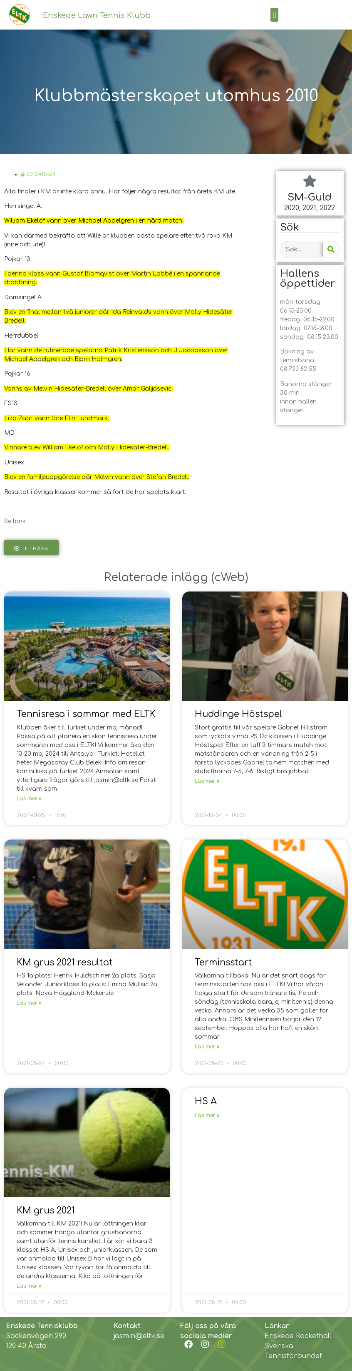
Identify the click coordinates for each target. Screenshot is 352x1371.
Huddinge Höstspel (238, 714)
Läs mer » (29, 799)
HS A (206, 1101)
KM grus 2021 (46, 1211)
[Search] (331, 249)
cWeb (229, 577)
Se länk (15, 521)
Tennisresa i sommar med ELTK (86, 714)
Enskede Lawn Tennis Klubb (97, 15)
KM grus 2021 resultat (65, 962)
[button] (274, 15)
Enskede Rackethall (298, 1336)
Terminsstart (223, 962)
